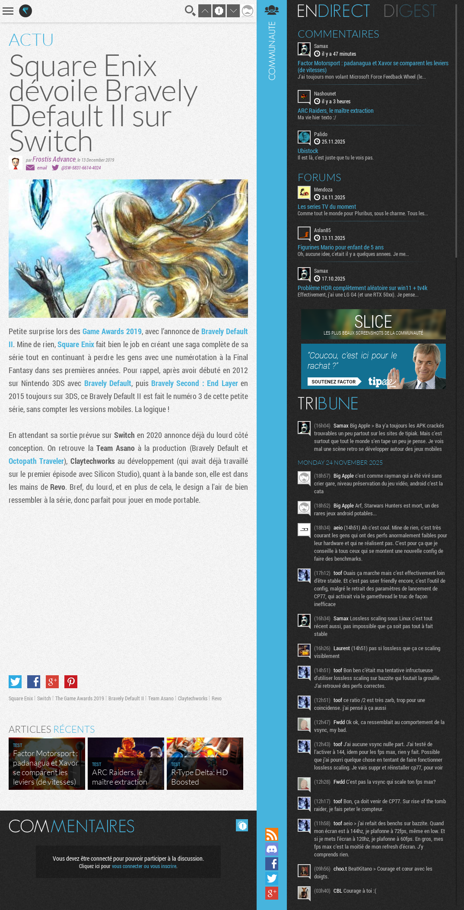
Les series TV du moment (327, 206)
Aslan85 (322, 230)
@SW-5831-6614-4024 (81, 167)
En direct (334, 10)
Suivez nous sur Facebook (271, 863)
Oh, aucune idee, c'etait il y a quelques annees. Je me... (353, 253)
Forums (319, 177)
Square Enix (75, 344)
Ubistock (308, 150)
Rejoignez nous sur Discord (271, 849)
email (42, 167)
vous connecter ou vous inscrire (144, 865)
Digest (410, 10)
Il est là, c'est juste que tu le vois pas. (336, 157)
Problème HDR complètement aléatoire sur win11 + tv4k (362, 287)
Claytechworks (192, 698)
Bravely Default (107, 383)
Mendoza (323, 189)
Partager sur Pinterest (70, 681)
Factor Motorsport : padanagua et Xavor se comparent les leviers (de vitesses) (373, 66)
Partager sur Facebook (33, 681)
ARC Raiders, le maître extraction (336, 110)
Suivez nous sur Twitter (271, 878)
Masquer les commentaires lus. (242, 825)
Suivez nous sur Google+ (271, 893)
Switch (44, 698)
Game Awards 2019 (112, 331)
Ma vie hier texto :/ (317, 117)
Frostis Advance (54, 158)
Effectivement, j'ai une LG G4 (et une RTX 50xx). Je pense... (358, 294)
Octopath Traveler (36, 461)
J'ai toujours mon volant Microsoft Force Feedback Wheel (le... (362, 76)
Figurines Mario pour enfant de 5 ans (341, 247)
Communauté (272, 413)
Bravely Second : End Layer (194, 383)
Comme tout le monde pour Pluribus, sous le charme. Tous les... (363, 213)
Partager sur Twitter (15, 681)
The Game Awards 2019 (79, 698)
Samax (321, 45)
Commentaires (338, 33)
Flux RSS (271, 834)
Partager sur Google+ (52, 681)
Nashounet (325, 93)
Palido (320, 134)
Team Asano (161, 698)
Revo (217, 698)
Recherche (190, 10)
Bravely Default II (126, 698)
